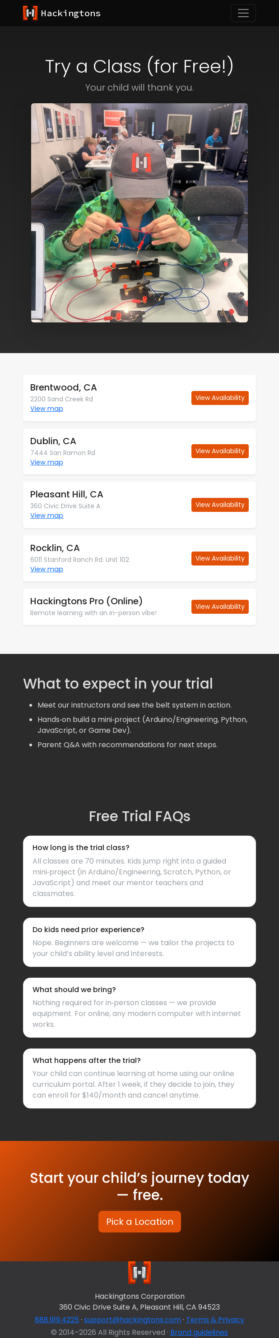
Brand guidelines (199, 1332)
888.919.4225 (57, 1320)
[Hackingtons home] (62, 13)
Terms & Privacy (215, 1320)
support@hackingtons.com (132, 1320)
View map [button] (46, 408)
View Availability (220, 397)
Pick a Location (139, 1221)
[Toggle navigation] (243, 13)
